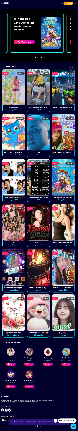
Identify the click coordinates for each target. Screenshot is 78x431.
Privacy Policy (41, 425)
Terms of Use (33, 425)
